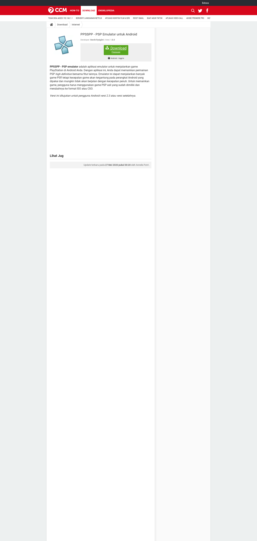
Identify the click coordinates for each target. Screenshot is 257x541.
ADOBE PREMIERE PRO (195, 18)
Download (88, 10)
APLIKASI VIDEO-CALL (174, 18)
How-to (74, 10)
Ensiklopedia (106, 10)
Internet (76, 24)
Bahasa (205, 3)
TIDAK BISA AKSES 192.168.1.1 (60, 18)
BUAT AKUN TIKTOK (154, 18)
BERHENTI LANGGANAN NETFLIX (89, 18)
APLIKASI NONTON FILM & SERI (117, 18)
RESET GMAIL (138, 18)
